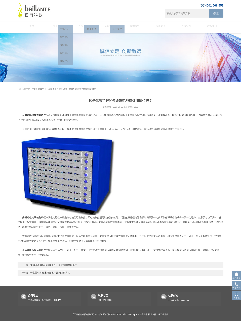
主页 (34, 89)
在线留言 (185, 26)
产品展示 (82, 26)
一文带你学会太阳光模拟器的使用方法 (50, 272)
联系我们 (211, 26)
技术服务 (133, 26)
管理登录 (144, 314)
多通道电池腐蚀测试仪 (34, 115)
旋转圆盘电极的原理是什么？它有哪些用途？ (53, 265)
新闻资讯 (52, 89)
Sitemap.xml (133, 314)
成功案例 (159, 26)
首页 (30, 26)
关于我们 (56, 26)
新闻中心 (108, 26)
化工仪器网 (163, 314)
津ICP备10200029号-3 (117, 314)
